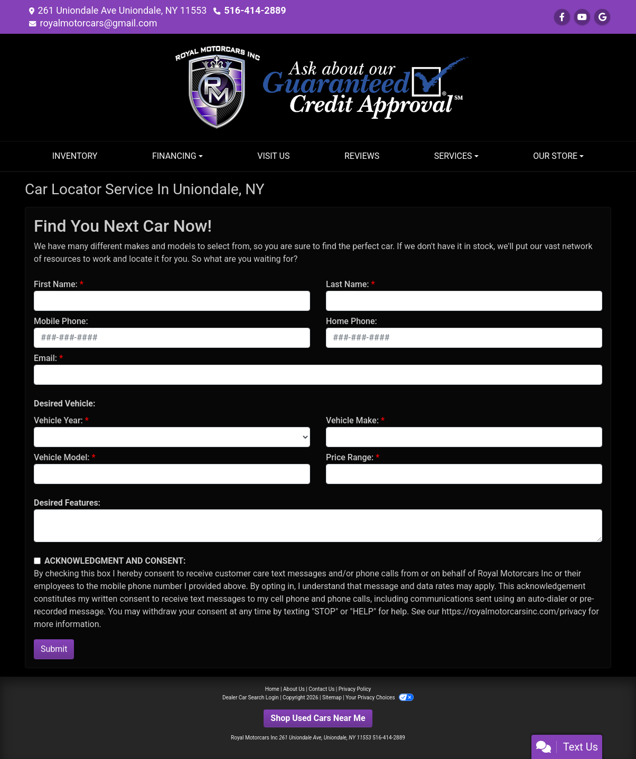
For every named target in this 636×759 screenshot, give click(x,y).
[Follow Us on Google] (602, 17)
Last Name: (347, 284)
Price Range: (349, 457)
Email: (45, 358)
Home (272, 689)
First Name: (56, 284)
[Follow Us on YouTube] (582, 17)
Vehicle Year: (58, 420)
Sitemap (332, 697)
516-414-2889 (255, 10)
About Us (294, 689)
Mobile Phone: (61, 321)
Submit (54, 649)
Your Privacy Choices (379, 697)
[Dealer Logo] (318, 87)
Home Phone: (351, 321)
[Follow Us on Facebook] (562, 17)
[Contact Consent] (37, 560)
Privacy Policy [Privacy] (355, 689)
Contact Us (321, 689)
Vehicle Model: (61, 457)
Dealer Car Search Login (250, 697)
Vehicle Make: (352, 420)
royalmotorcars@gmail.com (98, 23)
